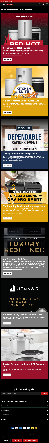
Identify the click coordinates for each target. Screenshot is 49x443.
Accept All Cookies (30, 440)
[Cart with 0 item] (43, 4)
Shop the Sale (7, 59)
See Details (7, 323)
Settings (5, 440)
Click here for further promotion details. (12, 55)
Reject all (16, 440)
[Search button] (40, 4)
